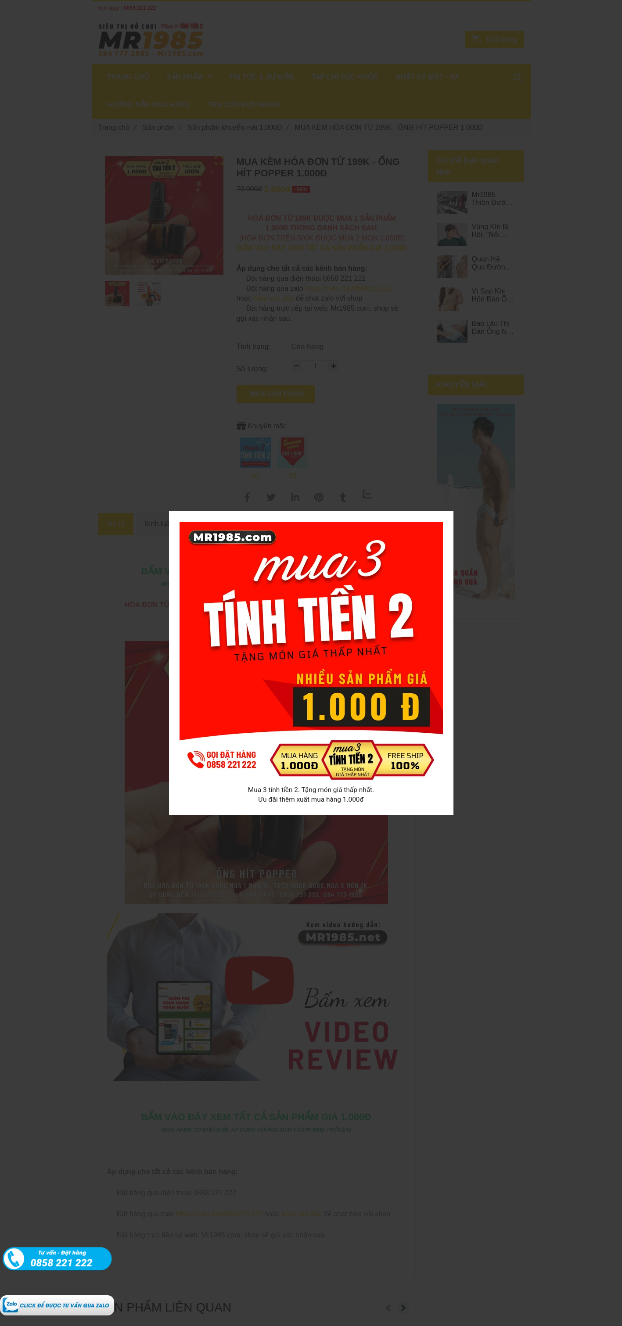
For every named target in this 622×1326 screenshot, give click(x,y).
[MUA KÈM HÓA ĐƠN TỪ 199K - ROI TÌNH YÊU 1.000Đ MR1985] (57, 1300)
